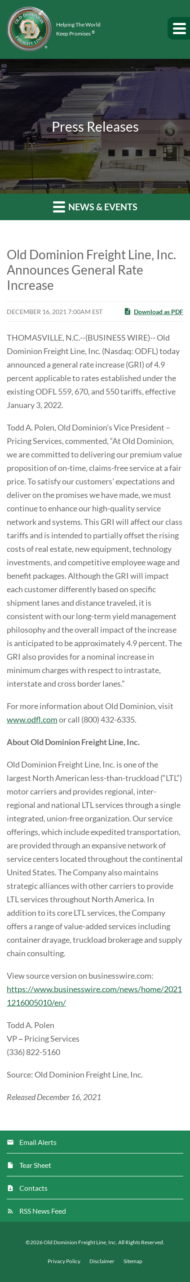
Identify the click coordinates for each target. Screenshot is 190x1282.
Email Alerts (38, 1142)
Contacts (33, 1188)
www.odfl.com (32, 719)
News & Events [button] (95, 206)
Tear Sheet (35, 1165)
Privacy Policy (64, 1261)
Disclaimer (102, 1261)
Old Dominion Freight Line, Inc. (80, 1242)
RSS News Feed (42, 1211)
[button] (179, 28)
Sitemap (133, 1261)
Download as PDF (153, 311)
